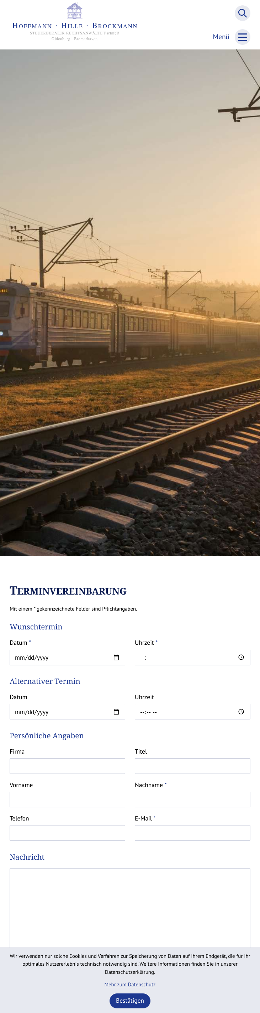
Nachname (150, 785)
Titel (141, 751)
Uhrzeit (146, 642)
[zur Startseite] (75, 25)
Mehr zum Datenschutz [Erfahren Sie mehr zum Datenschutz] (129, 984)
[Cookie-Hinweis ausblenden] (130, 1000)
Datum (20, 642)
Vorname (21, 785)
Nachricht (27, 857)
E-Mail (145, 818)
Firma (17, 751)
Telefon (19, 818)
